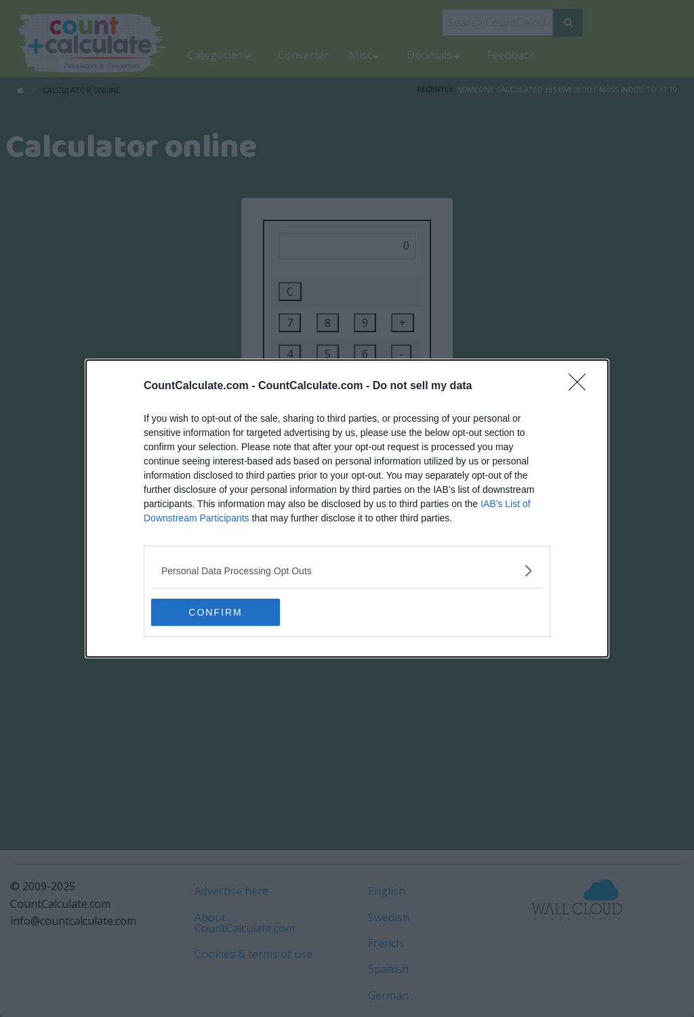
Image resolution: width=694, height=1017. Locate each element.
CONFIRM (215, 612)
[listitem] (347, 570)
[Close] (581, 386)
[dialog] (347, 508)
